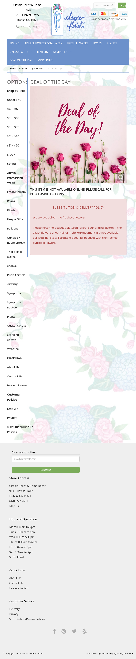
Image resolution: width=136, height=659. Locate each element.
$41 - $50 (13, 109)
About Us (13, 367)
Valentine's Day (25, 68)
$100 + (11, 155)
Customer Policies (13, 397)
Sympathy (60, 52)
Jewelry (42, 52)
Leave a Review (17, 385)
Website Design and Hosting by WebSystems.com (109, 653)
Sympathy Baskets (14, 304)
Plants (112, 43)
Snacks (12, 266)
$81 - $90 (13, 146)
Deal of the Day (21, 60)
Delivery (12, 409)
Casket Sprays (16, 326)
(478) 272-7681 (27, 27)
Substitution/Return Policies (17, 429)
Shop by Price (16, 91)
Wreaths (13, 349)
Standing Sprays (13, 337)
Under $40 (14, 100)
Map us (14, 506)
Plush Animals (16, 275)
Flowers (39, 68)
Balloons (12, 229)
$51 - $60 (13, 118)
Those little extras (14, 254)
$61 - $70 (13, 127)
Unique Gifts (19, 52)
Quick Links (14, 358)
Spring (14, 43)
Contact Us (14, 376)
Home (12, 68)
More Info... (46, 60)
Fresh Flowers (77, 43)
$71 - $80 (13, 136)
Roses (97, 43)
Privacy (12, 418)
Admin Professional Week (43, 43)
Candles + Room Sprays (16, 240)
